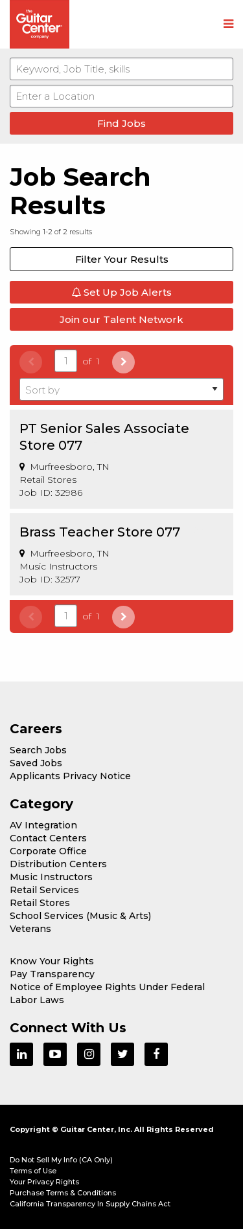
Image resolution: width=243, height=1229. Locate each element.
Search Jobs (38, 750)
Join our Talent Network (121, 319)
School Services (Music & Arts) (80, 916)
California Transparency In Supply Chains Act (90, 1203)
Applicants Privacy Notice (70, 776)
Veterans (30, 929)
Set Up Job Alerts (121, 292)
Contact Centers (48, 838)
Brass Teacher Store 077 (99, 532)
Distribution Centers (58, 864)
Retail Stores (40, 903)
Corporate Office (48, 851)
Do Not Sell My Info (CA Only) (61, 1159)
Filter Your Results (121, 259)
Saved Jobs (36, 763)
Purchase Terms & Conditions (63, 1192)
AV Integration (43, 825)
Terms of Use (33, 1170)
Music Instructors (51, 877)
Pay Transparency (52, 974)
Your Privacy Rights (44, 1181)
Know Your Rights (52, 961)
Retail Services (44, 890)
